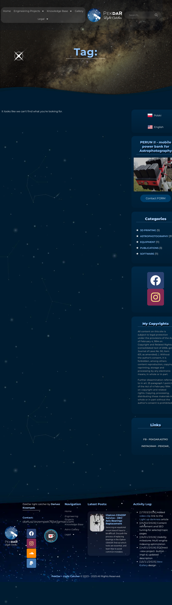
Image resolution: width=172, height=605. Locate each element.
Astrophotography (154, 237)
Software (147, 254)
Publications (149, 249)
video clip (144, 516)
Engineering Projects (29, 12)
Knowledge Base (59, 12)
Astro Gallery (72, 530)
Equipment (147, 243)
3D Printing (148, 231)
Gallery (79, 11)
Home (7, 11)
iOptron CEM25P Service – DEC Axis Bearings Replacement (116, 520)
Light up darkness (150, 520)
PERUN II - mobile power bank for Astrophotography (155, 147)
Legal (43, 19)
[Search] (156, 15)
